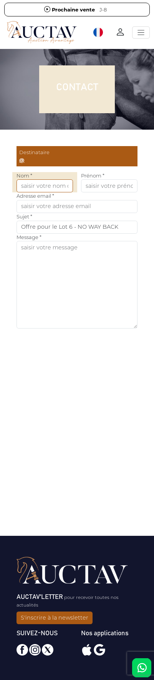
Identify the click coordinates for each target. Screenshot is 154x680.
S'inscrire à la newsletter (54, 617)
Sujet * (24, 216)
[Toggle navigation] (141, 32)
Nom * (24, 175)
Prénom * (92, 175)
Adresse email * (35, 196)
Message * (29, 237)
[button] (98, 32)
